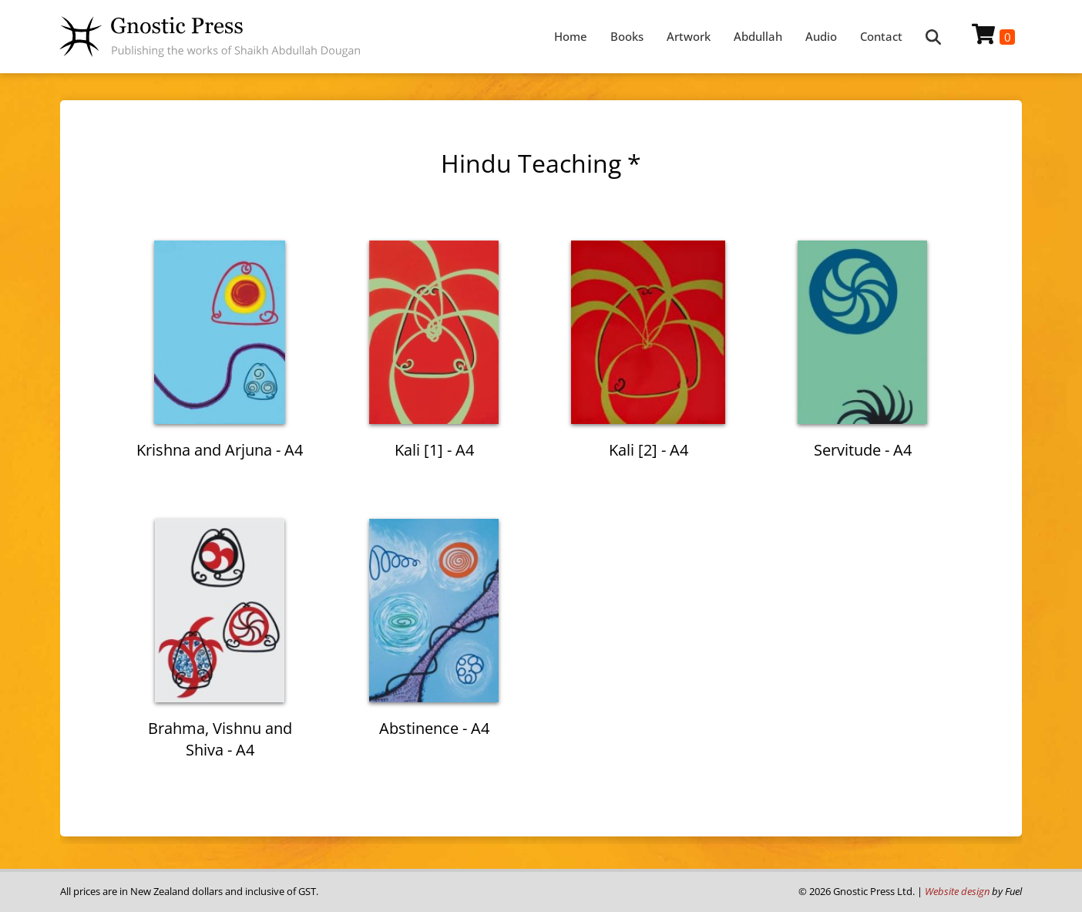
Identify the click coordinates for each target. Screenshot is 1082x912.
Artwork (689, 36)
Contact (881, 36)
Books (626, 36)
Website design (957, 891)
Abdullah (758, 36)
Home (570, 36)
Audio (821, 36)
